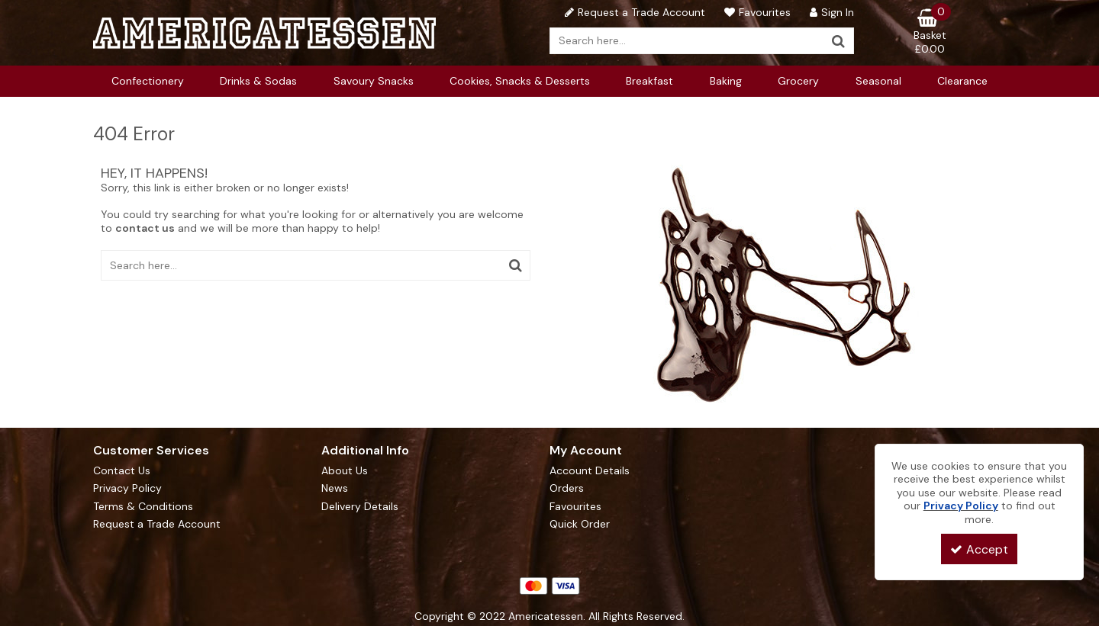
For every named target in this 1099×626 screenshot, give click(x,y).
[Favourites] (755, 12)
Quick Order (580, 524)
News (334, 488)
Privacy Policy (127, 488)
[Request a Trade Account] (633, 12)
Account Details (590, 470)
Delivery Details (359, 506)
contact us (145, 228)
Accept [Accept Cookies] (979, 549)
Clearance (962, 81)
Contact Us (121, 470)
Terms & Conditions (143, 506)
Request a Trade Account (157, 524)
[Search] (687, 40)
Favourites (575, 506)
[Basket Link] (930, 32)
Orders (567, 488)
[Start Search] (839, 40)
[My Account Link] (830, 12)
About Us (344, 470)
